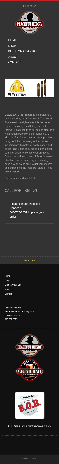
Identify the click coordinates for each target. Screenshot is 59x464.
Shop (12, 45)
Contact (14, 62)
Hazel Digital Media (35, 460)
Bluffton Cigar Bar (22, 51)
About (13, 57)
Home (12, 40)
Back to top (29, 260)
